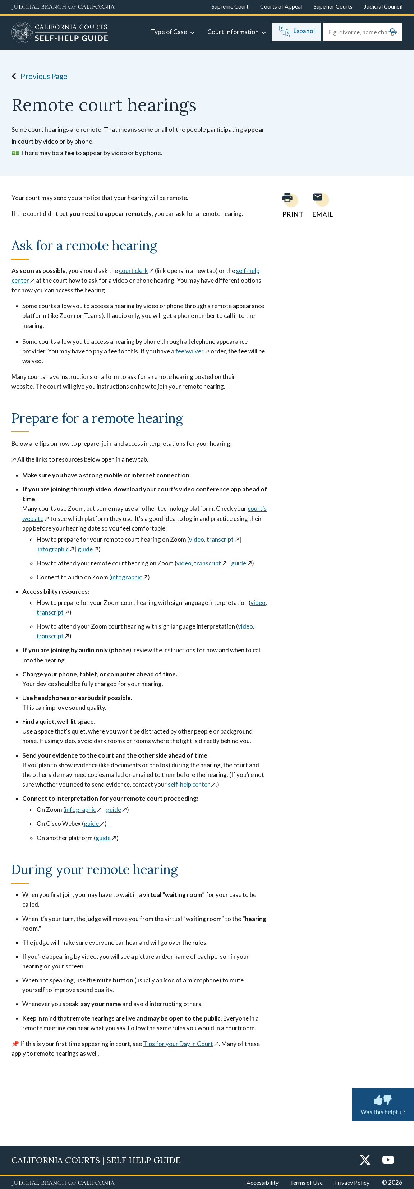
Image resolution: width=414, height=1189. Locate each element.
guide (86, 549)
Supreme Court (230, 6)
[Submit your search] (393, 32)
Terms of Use (306, 1182)
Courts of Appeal (281, 6)
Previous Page (38, 76)
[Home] (60, 33)
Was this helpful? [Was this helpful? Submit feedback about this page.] (382, 1103)
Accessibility (263, 1182)
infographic (53, 549)
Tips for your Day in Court (178, 1043)
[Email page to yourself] (321, 205)
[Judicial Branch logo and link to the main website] (63, 7)
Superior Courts (333, 6)
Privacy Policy (351, 1182)
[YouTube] (388, 1160)
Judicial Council (383, 6)
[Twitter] (365, 1160)
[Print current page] (289, 205)
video (196, 539)
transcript (220, 539)
